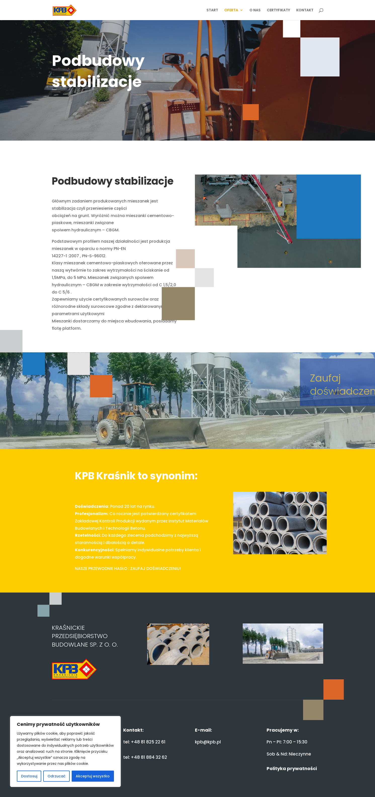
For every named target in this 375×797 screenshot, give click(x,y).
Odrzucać (56, 776)
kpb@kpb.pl (208, 742)
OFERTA (231, 10)
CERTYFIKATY (278, 10)
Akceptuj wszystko (93, 776)
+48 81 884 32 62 (149, 757)
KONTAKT (304, 10)
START (212, 10)
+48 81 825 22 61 (148, 742)
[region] (65, 751)
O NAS (255, 10)
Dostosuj (29, 776)
